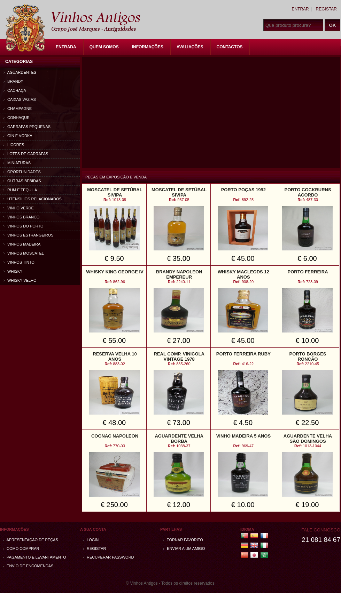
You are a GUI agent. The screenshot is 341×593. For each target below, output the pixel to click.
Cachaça (14, 90)
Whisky (12, 271)
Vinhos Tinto (18, 262)
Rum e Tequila (20, 190)
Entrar (300, 9)
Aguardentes (19, 72)
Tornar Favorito (183, 540)
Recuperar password (108, 557)
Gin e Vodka (17, 136)
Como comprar (21, 548)
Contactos (230, 47)
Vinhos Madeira (21, 244)
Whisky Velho (20, 280)
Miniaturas (17, 163)
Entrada (66, 47)
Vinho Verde (18, 208)
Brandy (13, 81)
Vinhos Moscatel (23, 253)
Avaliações (190, 47)
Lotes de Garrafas (25, 154)
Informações (147, 47)
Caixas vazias (19, 99)
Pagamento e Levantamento (34, 557)
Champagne (17, 108)
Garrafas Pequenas (27, 127)
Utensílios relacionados (32, 199)
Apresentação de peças (30, 540)
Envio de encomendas (28, 566)
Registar (326, 9)
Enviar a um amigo (184, 548)
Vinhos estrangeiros (28, 235)
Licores (13, 145)
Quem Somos (104, 47)
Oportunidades (22, 172)
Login (91, 540)
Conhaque (16, 117)
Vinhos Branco (21, 217)
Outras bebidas (22, 181)
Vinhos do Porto (23, 226)
